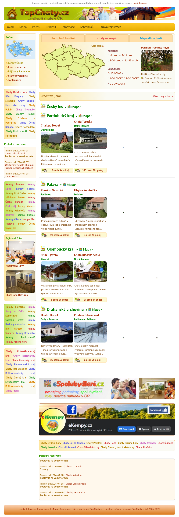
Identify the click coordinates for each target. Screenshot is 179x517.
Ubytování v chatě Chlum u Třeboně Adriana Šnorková (19, 163)
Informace (68, 27)
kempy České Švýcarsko (20, 226)
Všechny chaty (163, 96)
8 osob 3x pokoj (59, 299)
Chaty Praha (12, 390)
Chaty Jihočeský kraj (23, 360)
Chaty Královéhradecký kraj (20, 371)
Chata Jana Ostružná (17, 295)
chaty (22, 509)
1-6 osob (113, 55)
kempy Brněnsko (25, 333)
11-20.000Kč (115, 78)
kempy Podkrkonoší (20, 337)
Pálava (52, 184)
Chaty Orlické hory (16, 92)
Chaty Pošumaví (67, 447)
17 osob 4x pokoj (93, 299)
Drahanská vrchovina (65, 309)
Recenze (32, 509)
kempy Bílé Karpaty (20, 326)
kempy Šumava (15, 184)
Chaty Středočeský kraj (20, 380)
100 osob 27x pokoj (92, 170)
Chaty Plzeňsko (144, 447)
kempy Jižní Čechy (16, 193)
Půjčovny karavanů (19, 71)
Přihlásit (51, 27)
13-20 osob (114, 60)
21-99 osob (131, 60)
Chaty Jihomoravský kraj (20, 364)
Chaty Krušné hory (128, 443)
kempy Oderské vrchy (20, 318)
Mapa (23, 27)
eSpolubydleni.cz (18, 75)
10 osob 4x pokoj (126, 170)
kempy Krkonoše (15, 210)
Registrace (65, 509)
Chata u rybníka (74, 467)
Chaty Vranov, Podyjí (20, 114)
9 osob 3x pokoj (125, 235)
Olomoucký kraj (60, 249)
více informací (140, 3)
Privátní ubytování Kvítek (79, 458)
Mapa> (76, 107)
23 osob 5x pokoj (59, 235)
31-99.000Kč (117, 83)
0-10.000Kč (114, 73)
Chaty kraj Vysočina (16, 368)
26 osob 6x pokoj (59, 360)
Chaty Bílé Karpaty (20, 94)
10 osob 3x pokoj (159, 235)
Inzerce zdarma (17, 67)
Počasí (36, 27)
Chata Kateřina (73, 476)
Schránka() (87, 27)
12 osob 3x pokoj (59, 170)
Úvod (10, 27)
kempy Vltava (13, 219)
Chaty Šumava (165, 443)
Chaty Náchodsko (25, 127)
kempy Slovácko (15, 306)
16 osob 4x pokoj (126, 299)
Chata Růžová (12, 172)
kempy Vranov (26, 206)
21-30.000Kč (131, 78)
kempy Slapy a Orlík (20, 309)
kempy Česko (15, 63)
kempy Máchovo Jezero (20, 195)
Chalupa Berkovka (75, 493)
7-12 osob (127, 55)
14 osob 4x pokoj (159, 170)
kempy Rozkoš (26, 215)
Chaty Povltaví (94, 443)
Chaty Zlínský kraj (16, 377)
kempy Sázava (25, 188)
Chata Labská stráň (15, 149)
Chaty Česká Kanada (74, 443)
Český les (55, 106)
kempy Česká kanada (20, 199)
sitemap (77, 509)
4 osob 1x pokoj (92, 235)
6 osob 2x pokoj (159, 299)
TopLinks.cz (14, 80)
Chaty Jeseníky (148, 443)
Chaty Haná (110, 443)
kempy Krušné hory (16, 341)
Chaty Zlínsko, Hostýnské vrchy (20, 103)
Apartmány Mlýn (15, 265)
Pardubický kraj (60, 115)
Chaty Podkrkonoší (16, 131)
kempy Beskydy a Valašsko (20, 322)
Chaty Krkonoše (25, 109)
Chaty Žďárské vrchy (88, 447)
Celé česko (97, 45)
